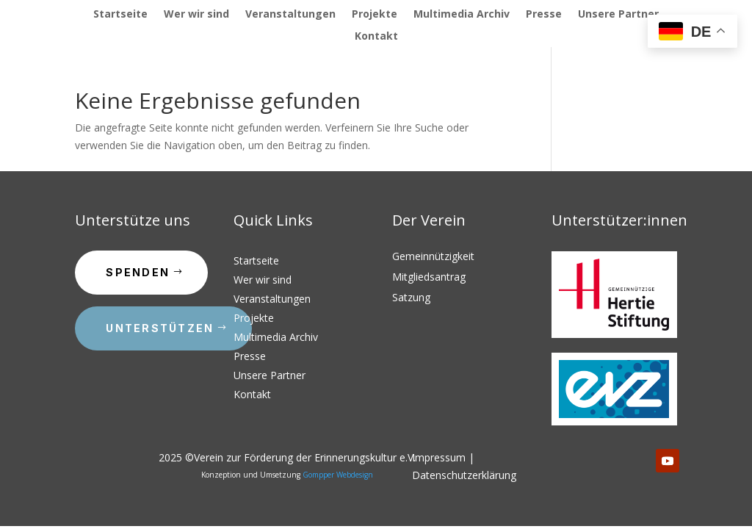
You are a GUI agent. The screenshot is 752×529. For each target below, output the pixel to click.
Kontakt (376, 37)
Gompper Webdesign (338, 474)
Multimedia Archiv (461, 15)
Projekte (374, 15)
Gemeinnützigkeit (433, 256)
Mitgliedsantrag (429, 277)
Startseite (120, 15)
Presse (544, 15)
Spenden (138, 272)
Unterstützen (160, 328)
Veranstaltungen (290, 15)
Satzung (411, 297)
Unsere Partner (618, 15)
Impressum (439, 457)
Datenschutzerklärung (464, 475)
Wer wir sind (196, 15)
